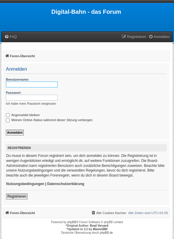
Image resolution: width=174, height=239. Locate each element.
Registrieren (16, 196)
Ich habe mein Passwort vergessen (31, 103)
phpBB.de (106, 232)
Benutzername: (17, 79)
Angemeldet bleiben (23, 115)
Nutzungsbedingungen (25, 184)
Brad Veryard (99, 225)
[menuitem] (10, 37)
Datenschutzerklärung (65, 184)
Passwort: (13, 92)
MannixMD (100, 229)
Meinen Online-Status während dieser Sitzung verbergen (49, 120)
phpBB (71, 222)
